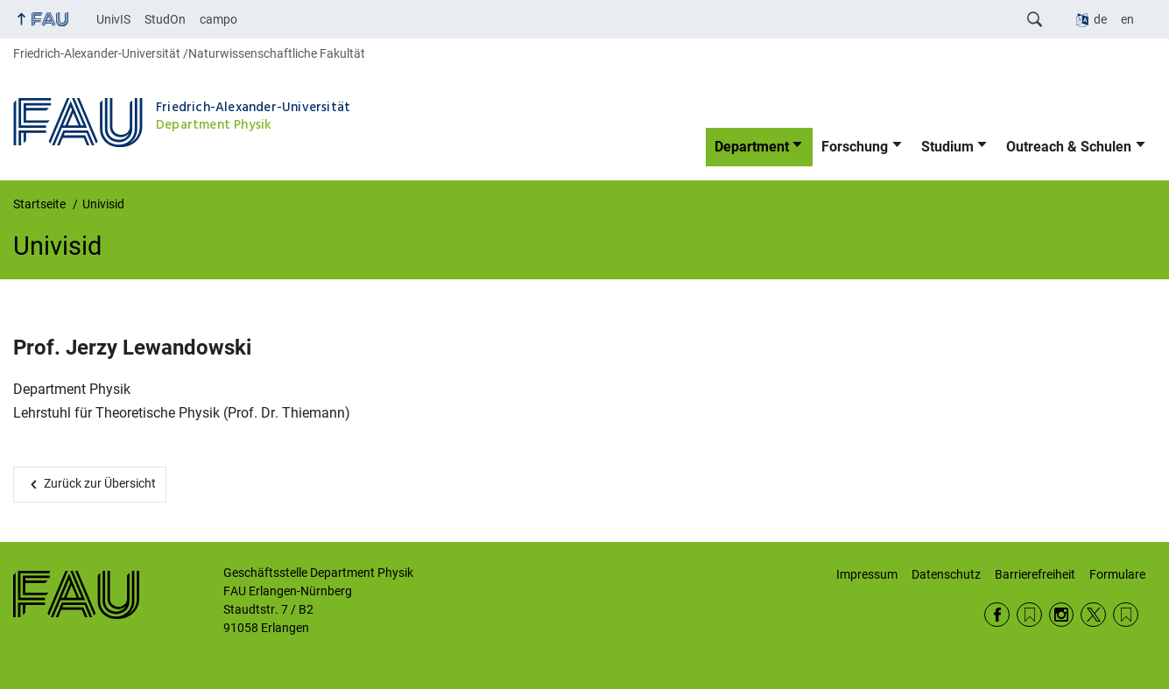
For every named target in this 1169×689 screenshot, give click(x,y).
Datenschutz (946, 574)
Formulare (1117, 574)
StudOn (165, 19)
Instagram (1061, 615)
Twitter (1093, 615)
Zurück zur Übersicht (100, 483)
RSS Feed (1029, 615)
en (1127, 19)
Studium (947, 146)
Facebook (997, 615)
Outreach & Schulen (1068, 146)
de (1100, 19)
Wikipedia (1125, 615)
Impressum (867, 574)
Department (752, 146)
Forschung (854, 146)
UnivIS (113, 19)
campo (218, 19)
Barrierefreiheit (1035, 574)
